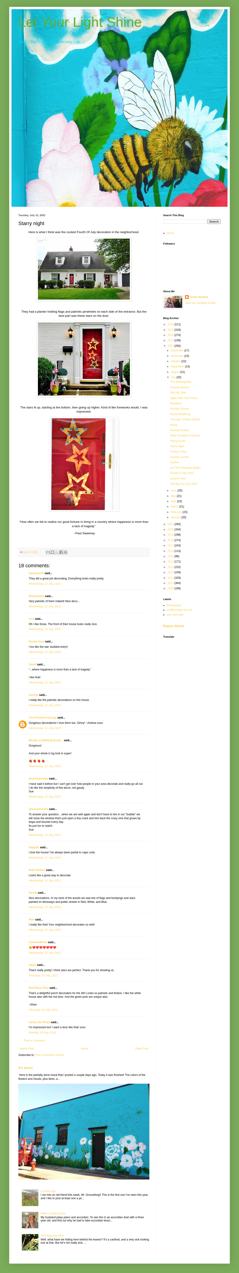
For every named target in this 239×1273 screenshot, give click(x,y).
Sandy (33, 892)
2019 (171, 534)
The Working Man (181, 381)
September (178, 366)
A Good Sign (48, 1191)
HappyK (34, 847)
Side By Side (178, 392)
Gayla (32, 965)
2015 (171, 556)
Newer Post (27, 1048)
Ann (31, 618)
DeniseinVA (36, 573)
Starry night (177, 446)
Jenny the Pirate (39, 1022)
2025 (171, 329)
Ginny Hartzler (199, 297)
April (174, 501)
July (173, 377)
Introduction (174, 605)
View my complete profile (200, 303)
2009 (171, 588)
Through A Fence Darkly (185, 419)
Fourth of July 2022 (182, 473)
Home (84, 1048)
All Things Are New (52, 1235)
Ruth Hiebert (37, 870)
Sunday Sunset (179, 387)
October (176, 361)
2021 (171, 524)
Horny (173, 425)
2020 (171, 529)
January (176, 517)
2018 (171, 540)
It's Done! (25, 1068)
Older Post (141, 1048)
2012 (171, 572)
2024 (171, 335)
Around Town (178, 478)
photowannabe (38, 778)
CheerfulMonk (38, 942)
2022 (171, 345)
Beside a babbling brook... (46, 740)
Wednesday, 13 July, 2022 (45, 583)
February (176, 512)
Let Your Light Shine (80, 22)
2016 (171, 551)
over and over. (175, 614)
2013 (171, 567)
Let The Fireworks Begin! (185, 467)
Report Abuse (173, 626)
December (177, 350)
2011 (171, 577)
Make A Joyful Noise (53, 1213)
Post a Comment (34, 1040)
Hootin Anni (36, 641)
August (175, 372)
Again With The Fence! (184, 398)
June (174, 490)
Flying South (177, 441)
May (174, 496)
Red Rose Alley (39, 987)
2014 (171, 561)
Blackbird (175, 403)
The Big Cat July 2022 (183, 483)
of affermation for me (179, 610)
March (175, 506)
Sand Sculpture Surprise (185, 435)
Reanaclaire (36, 596)
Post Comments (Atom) (49, 1055)
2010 (171, 583)
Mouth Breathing (180, 414)
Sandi (32, 664)
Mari (31, 919)
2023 (171, 340)
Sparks (174, 462)
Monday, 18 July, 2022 (42, 1032)
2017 (171, 545)
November (177, 356)
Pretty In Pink (178, 451)
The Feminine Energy (43, 717)
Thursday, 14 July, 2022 (43, 975)
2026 (171, 324)
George (33, 695)
